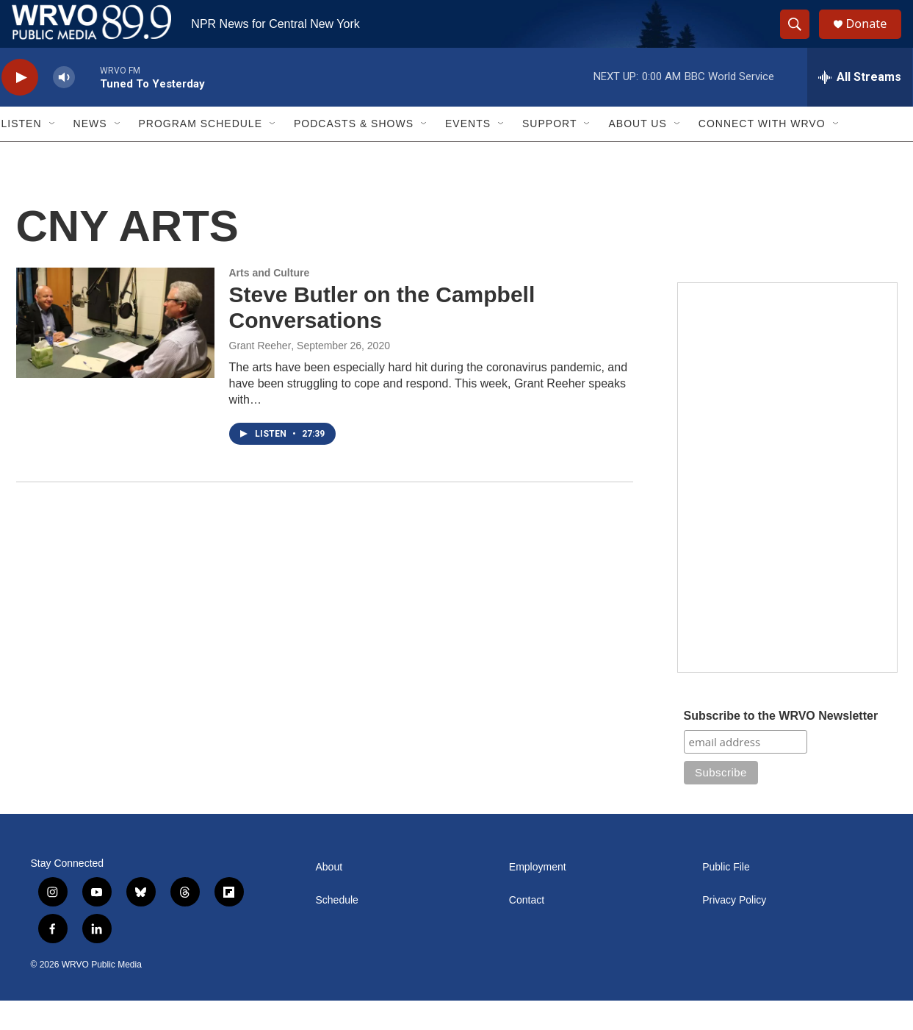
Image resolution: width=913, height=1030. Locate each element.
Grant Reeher (260, 375)
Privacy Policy (734, 929)
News (90, 153)
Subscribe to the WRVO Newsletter (781, 745)
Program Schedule (200, 153)
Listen (21, 153)
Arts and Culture (269, 302)
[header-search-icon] (800, 39)
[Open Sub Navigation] (53, 153)
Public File (726, 896)
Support (549, 153)
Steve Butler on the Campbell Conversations (382, 337)
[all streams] (859, 106)
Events (468, 153)
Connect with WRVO (762, 153)
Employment (537, 896)
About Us (637, 153)
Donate (875, 38)
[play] (20, 107)
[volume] (63, 107)
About (329, 896)
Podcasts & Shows (354, 153)
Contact (526, 929)
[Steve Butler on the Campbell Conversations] (115, 352)
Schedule (337, 929)
